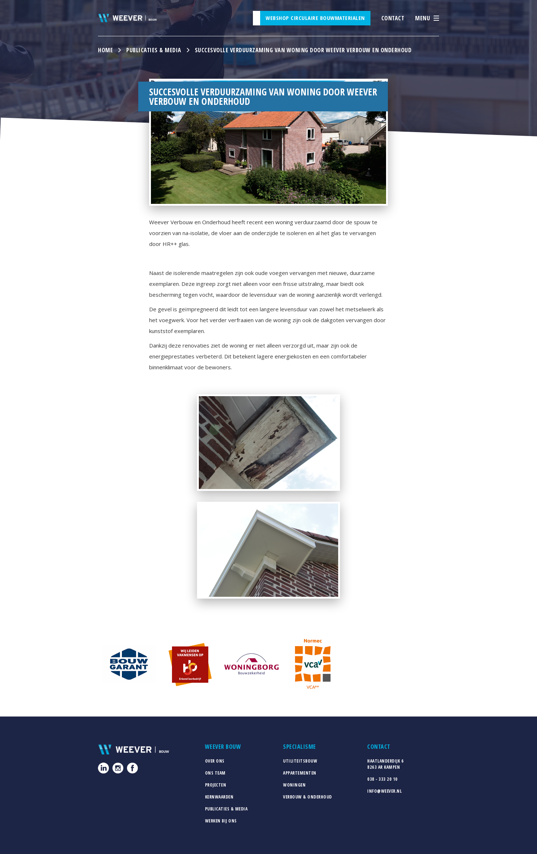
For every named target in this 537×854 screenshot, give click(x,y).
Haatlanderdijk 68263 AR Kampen (385, 764)
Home (105, 50)
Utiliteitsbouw (300, 761)
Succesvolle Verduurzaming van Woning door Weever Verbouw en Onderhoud (303, 50)
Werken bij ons (221, 821)
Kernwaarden (219, 797)
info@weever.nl (384, 791)
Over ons (215, 761)
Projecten (215, 785)
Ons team (215, 773)
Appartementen (299, 773)
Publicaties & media (153, 50)
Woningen (294, 785)
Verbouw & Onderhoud (307, 797)
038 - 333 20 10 (382, 779)
